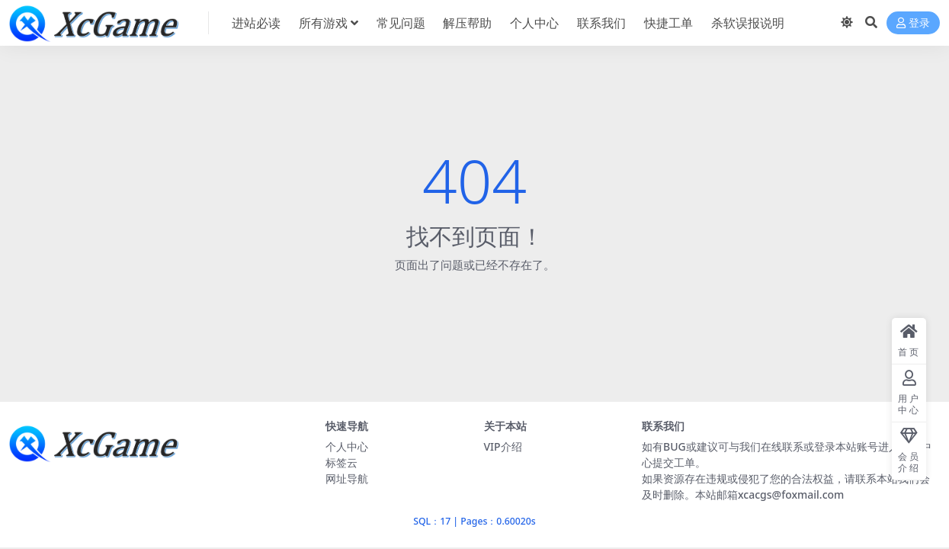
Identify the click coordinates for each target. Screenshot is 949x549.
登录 (913, 23)
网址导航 (346, 478)
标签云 (341, 462)
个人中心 (346, 446)
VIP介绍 (503, 446)
